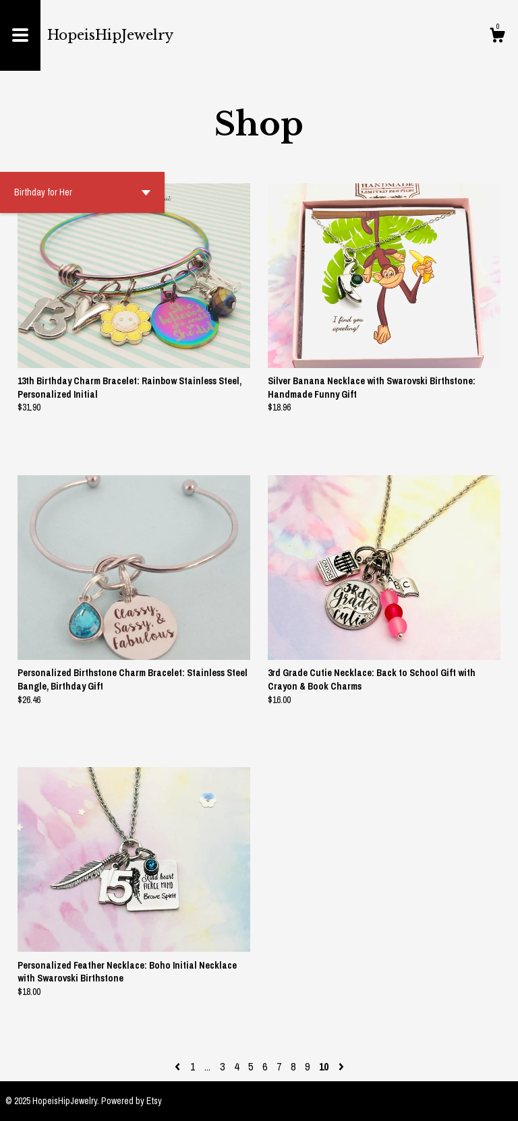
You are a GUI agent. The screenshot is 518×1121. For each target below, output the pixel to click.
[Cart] (497, 37)
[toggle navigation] (20, 35)
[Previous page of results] (178, 1066)
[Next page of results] (341, 1066)
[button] (82, 192)
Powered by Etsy (131, 1101)
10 (323, 1066)
